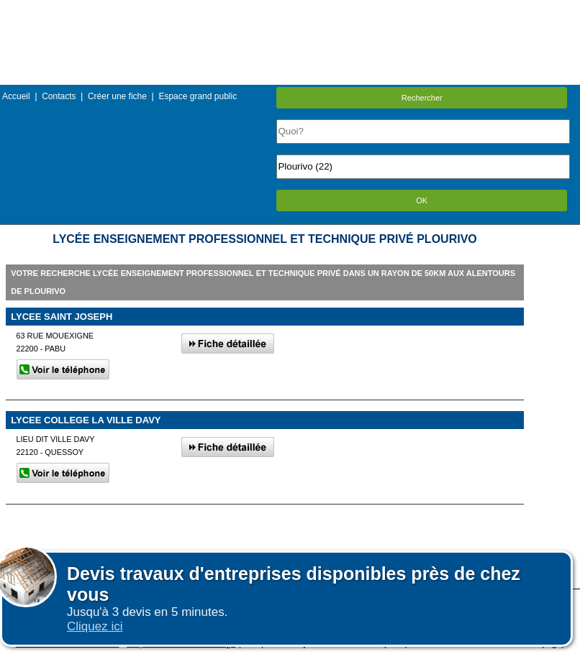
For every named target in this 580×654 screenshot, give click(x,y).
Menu (290, 10)
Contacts (59, 96)
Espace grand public (197, 96)
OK (421, 200)
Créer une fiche (117, 96)
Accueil (16, 96)
